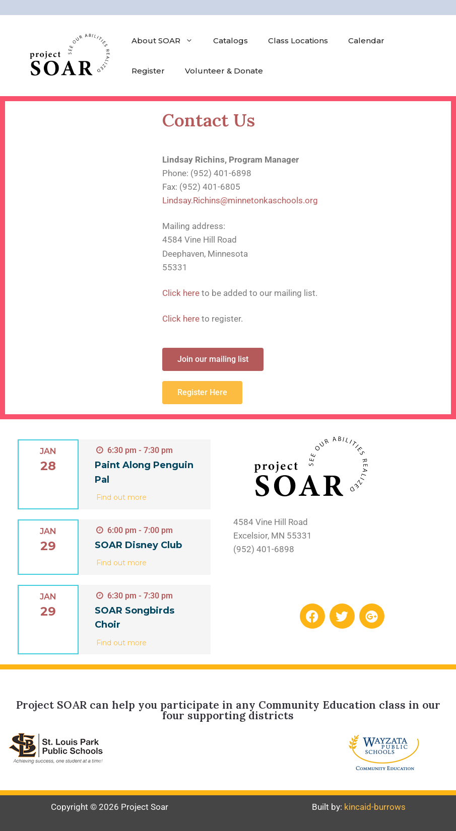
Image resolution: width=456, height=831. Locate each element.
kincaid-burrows (375, 807)
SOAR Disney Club (138, 545)
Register (148, 70)
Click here (181, 293)
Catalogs (230, 40)
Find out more (121, 497)
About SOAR (167, 41)
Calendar (366, 40)
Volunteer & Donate (224, 70)
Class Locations (298, 40)
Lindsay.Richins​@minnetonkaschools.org (240, 200)
